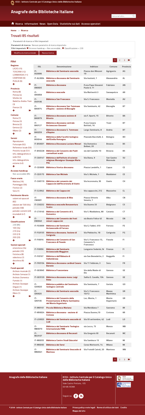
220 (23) (16, 234)
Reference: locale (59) (22, 147)
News (43, 24)
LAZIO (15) (17, 68)
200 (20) (16, 237)
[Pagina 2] (119, 60)
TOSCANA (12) (19, 71)
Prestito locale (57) (21, 150)
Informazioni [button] (31, 24)
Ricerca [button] (19, 24)
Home (13, 30)
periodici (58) (18, 207)
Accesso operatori (90, 24)
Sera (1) (16, 190)
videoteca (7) (18, 257)
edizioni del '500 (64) (22, 204)
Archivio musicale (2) (21, 271)
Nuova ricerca (48, 52)
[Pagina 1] (115, 60)
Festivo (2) (17, 187)
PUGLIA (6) (17, 81)
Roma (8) (17, 91)
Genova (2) (17, 127)
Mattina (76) (18, 181)
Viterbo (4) (17, 98)
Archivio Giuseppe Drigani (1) (20, 285)
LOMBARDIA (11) (20, 74)
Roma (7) (17, 118)
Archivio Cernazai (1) (21, 274)
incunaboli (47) (19, 214)
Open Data (52, 24)
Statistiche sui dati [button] (70, 24)
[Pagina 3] (124, 60)
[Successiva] (129, 60)
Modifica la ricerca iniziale (25, 52)
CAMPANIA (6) (19, 77)
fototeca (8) (18, 254)
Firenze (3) (17, 107)
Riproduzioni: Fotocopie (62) (19, 143)
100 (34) (16, 227)
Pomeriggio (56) (20, 184)
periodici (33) (18, 251)
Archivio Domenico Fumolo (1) (21, 279)
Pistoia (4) (17, 94)
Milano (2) (17, 130)
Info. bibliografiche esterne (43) (21, 161)
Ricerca (24, 30)
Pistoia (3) (17, 121)
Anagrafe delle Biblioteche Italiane (42, 11)
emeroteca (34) (19, 247)
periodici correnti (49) (22, 210)
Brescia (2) (17, 124)
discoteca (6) (18, 260)
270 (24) (16, 231)
